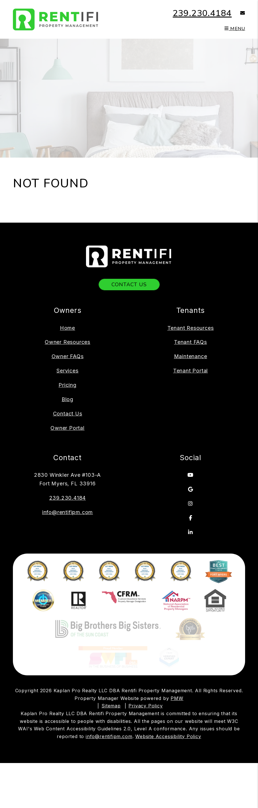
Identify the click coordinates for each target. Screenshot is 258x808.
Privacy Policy (145, 663)
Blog (67, 399)
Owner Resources (67, 342)
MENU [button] (234, 29)
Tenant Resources (190, 328)
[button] (238, 13)
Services (67, 371)
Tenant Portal (190, 371)
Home (67, 328)
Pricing (67, 385)
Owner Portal (67, 428)
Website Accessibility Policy (168, 693)
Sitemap (111, 663)
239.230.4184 (202, 13)
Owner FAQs (68, 356)
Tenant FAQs (190, 342)
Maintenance (190, 356)
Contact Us (129, 284)
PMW (177, 655)
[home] (56, 19)
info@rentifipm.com (67, 512)
